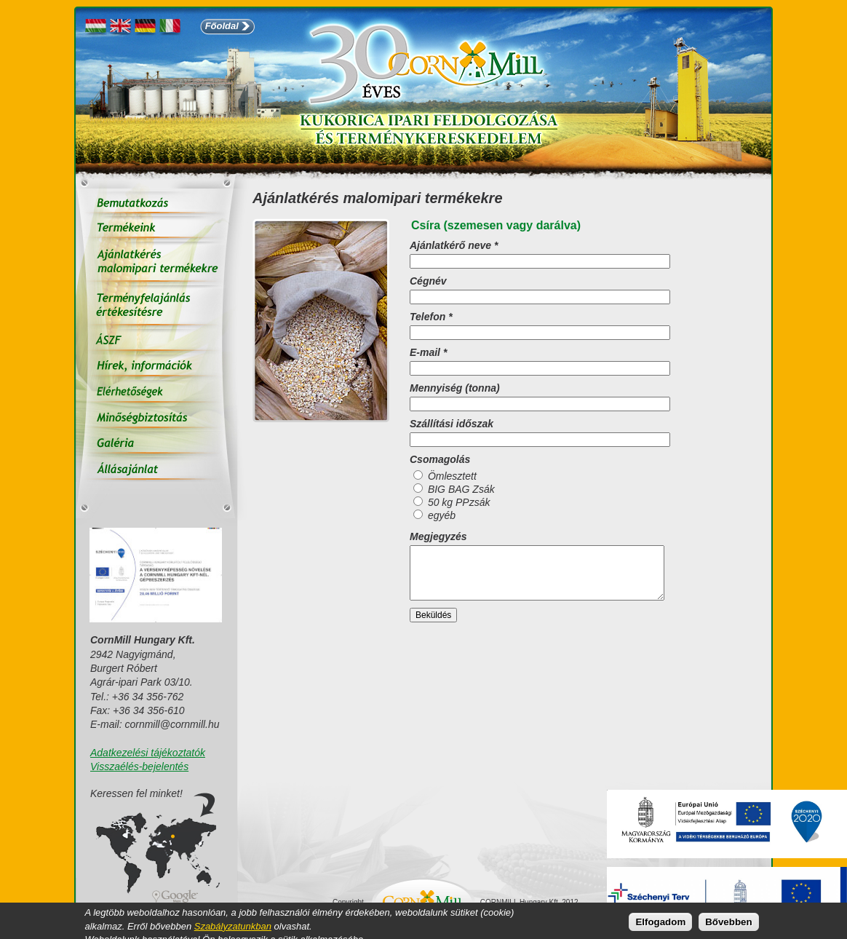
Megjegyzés (438, 536)
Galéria (156, 443)
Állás (156, 469)
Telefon (431, 317)
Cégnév (428, 281)
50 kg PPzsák (459, 502)
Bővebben (728, 923)
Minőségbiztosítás (156, 418)
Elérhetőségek (156, 392)
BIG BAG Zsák (461, 489)
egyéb (442, 515)
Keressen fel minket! (136, 793)
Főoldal (222, 25)
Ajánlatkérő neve (454, 245)
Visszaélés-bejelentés (139, 766)
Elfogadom (660, 923)
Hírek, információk (156, 367)
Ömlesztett (452, 476)
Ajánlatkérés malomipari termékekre (156, 263)
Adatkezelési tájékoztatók (147, 752)
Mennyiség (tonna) (455, 388)
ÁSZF (156, 341)
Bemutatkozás (156, 203)
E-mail (428, 352)
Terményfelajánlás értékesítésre (156, 307)
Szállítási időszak (451, 424)
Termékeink (156, 229)
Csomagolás (440, 459)
